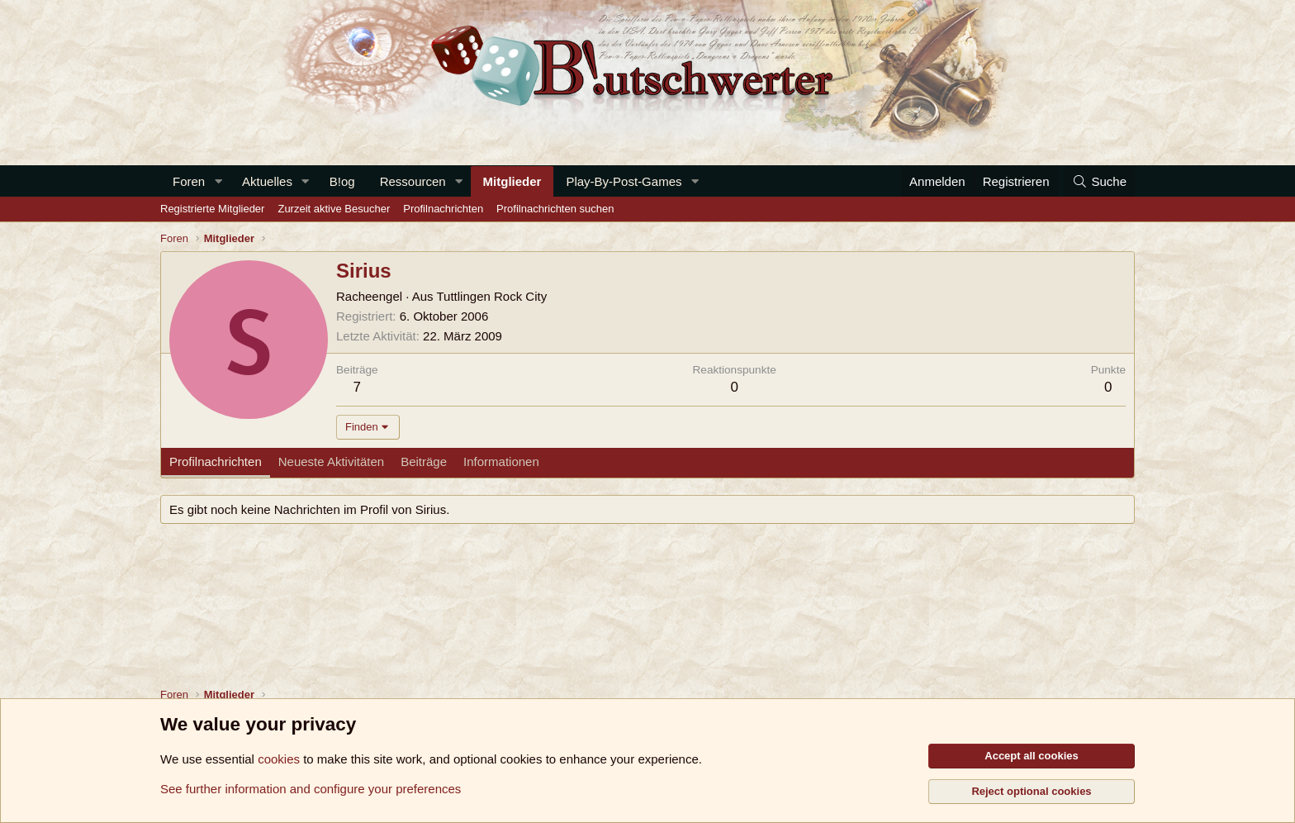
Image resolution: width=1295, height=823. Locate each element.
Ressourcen (413, 181)
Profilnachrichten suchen (555, 208)
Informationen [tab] (501, 461)
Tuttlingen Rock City (492, 296)
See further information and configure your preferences (310, 789)
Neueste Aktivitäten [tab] (331, 461)
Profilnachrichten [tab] (215, 461)
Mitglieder (512, 181)
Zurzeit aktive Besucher (334, 208)
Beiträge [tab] (424, 461)
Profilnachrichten (443, 208)
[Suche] (1099, 181)
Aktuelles (267, 181)
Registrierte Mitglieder (212, 208)
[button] (218, 181)
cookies (279, 759)
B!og (342, 181)
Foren (189, 181)
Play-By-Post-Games (623, 181)
